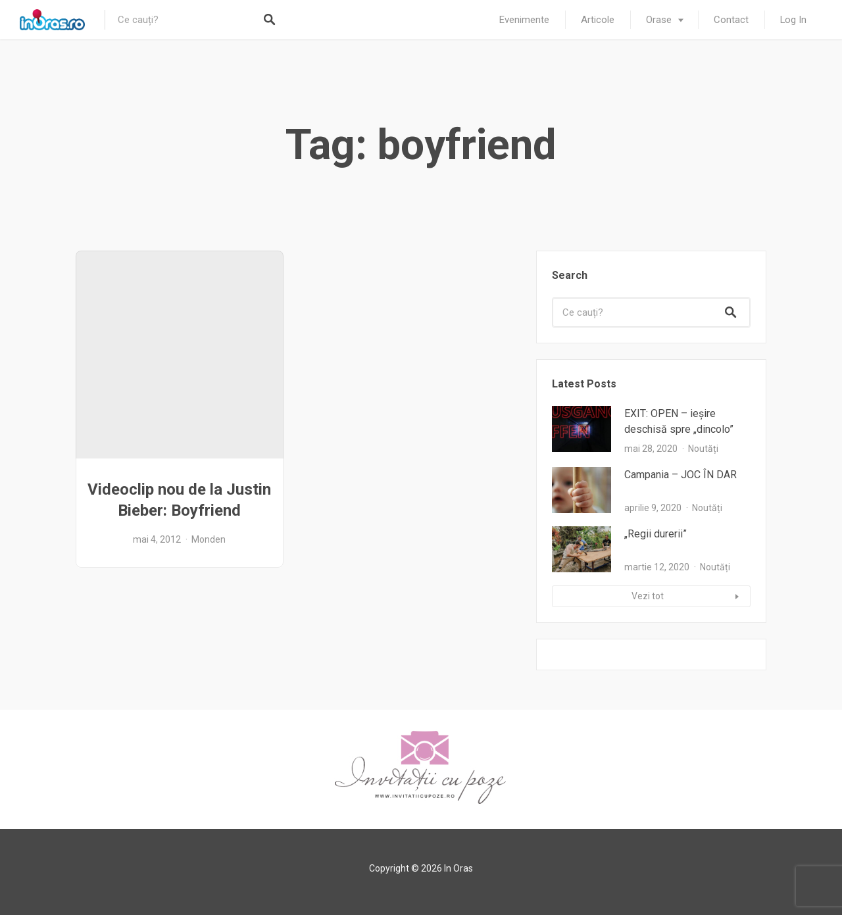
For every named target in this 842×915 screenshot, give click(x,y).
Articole (597, 20)
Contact (731, 20)
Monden (208, 539)
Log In (793, 20)
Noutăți (703, 448)
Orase (659, 20)
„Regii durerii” (655, 534)
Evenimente (524, 20)
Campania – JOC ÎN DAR (680, 474)
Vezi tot (648, 596)
